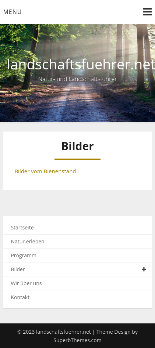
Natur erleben (27, 241)
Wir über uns (26, 283)
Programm (23, 255)
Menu (12, 12)
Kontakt (20, 297)
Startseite (22, 227)
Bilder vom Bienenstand (45, 171)
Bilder (18, 269)
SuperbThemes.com (77, 340)
